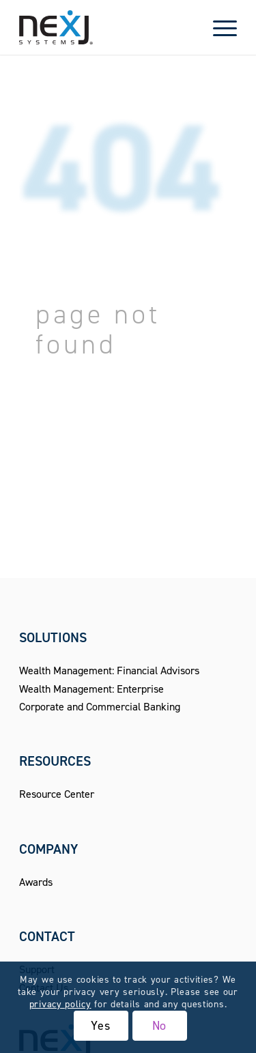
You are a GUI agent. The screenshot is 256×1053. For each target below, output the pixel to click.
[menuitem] (218, 27)
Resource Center (56, 794)
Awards (36, 882)
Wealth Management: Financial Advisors (109, 670)
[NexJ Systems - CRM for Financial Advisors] (106, 27)
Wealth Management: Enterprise (91, 689)
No (159, 1026)
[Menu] (218, 27)
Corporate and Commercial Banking (99, 706)
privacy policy (60, 1004)
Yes (101, 1026)
